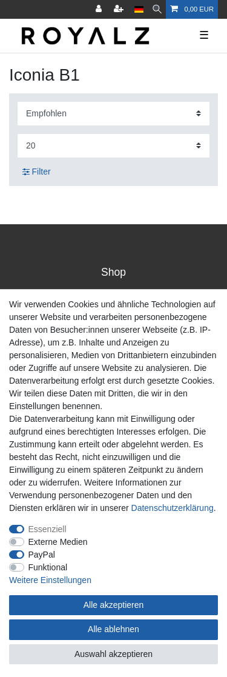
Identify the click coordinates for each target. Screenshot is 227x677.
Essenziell (47, 529)
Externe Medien (58, 542)
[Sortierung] (113, 113)
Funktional (48, 567)
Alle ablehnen (113, 629)
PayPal (41, 554)
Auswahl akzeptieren (113, 654)
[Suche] (157, 9)
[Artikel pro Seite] (113, 146)
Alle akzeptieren (114, 605)
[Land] (139, 9)
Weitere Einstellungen (50, 580)
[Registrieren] (120, 9)
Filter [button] (36, 172)
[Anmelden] (99, 9)
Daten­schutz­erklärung (172, 508)
